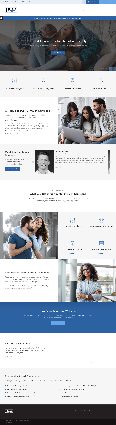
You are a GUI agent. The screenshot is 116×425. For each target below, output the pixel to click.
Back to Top (108, 421)
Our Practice (8, 133)
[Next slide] (110, 162)
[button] (110, 28)
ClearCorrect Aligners (80, 10)
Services (60, 10)
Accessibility (101, 421)
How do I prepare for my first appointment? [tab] (75, 393)
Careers (99, 10)
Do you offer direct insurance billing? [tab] (18, 396)
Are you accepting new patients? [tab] (17, 389)
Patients (92, 10)
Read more (60, 171)
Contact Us (57, 323)
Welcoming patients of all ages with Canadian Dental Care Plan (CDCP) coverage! (57, 18)
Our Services (18, 133)
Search (91, 421)
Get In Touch (8, 356)
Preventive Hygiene (14, 89)
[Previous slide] (33, 162)
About (53, 10)
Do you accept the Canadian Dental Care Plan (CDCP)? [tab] (79, 386)
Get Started (57, 52)
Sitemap (95, 421)
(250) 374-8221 (92, 1)
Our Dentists (12, 168)
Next (114, 69)
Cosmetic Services (72, 89)
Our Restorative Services (12, 292)
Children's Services (101, 89)
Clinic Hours (9, 422)
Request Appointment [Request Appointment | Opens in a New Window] (107, 1)
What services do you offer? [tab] (70, 396)
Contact (107, 10)
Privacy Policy (85, 421)
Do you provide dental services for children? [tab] (21, 393)
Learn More (72, 230)
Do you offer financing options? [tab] (17, 386)
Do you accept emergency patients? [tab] (73, 389)
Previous (110, 69)
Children (68, 10)
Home (60, 410)
